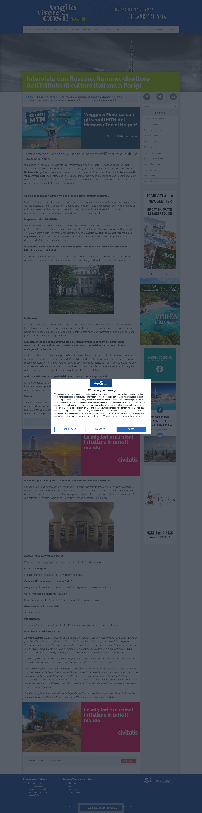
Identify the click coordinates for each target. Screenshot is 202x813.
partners (67, 394)
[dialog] (101, 406)
